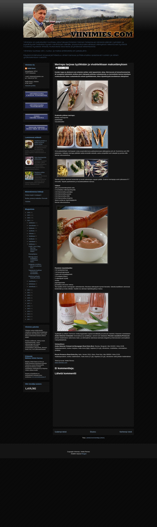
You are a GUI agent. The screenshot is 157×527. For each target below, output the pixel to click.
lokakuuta (32, 228)
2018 (28, 300)
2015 (28, 308)
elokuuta (31, 233)
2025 (28, 215)
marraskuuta (32, 225)
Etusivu (93, 432)
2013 (28, 314)
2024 (28, 218)
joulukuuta (32, 223)
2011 (28, 319)
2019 (28, 298)
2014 (28, 311)
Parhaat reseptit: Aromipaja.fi (33, 195)
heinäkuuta (32, 236)
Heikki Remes (31, 68)
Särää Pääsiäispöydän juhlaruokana (40, 158)
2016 (28, 306)
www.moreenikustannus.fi (38, 377)
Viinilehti (27, 201)
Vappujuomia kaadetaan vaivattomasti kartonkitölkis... (35, 271)
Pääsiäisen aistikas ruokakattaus (39, 173)
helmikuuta (32, 284)
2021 (28, 292)
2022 (28, 290)
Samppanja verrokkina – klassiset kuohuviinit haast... (35, 266)
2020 (28, 295)
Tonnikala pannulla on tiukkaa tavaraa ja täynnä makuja (40, 142)
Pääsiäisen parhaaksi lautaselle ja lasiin (34, 277)
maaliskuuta (32, 281)
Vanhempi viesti (125, 432)
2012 (28, 316)
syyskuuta (32, 231)
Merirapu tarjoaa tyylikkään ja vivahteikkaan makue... (33, 259)
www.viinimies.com (61, 363)
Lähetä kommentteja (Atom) (95, 438)
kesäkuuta (32, 239)
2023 (28, 220)
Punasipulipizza (33, 254)
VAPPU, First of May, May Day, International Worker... (35, 249)
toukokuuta (32, 241)
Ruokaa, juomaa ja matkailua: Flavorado (36, 198)
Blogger (83, 454)
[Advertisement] (41, 521)
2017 (28, 303)
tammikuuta (32, 286)
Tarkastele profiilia (30, 85)
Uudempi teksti (61, 432)
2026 (28, 212)
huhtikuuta (32, 244)
